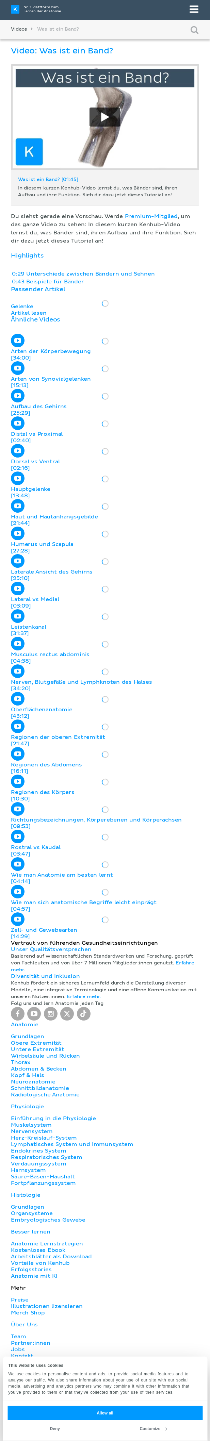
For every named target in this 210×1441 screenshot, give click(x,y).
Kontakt (22, 1356)
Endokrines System (38, 1151)
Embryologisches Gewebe (48, 1220)
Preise (20, 1300)
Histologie (25, 1195)
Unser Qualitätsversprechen (51, 949)
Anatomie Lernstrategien (47, 1243)
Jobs (18, 1349)
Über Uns (24, 1324)
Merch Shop (28, 1312)
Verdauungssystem (38, 1163)
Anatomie (24, 1024)
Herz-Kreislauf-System (44, 1138)
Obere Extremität (36, 1043)
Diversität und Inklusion (45, 976)
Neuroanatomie (33, 1081)
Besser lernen (30, 1232)
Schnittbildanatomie (40, 1088)
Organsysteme (32, 1213)
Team (18, 1336)
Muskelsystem (31, 1125)
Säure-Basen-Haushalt (43, 1176)
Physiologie (27, 1106)
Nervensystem (32, 1131)
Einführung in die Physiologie (53, 1118)
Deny (55, 1428)
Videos (19, 29)
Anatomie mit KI (34, 1276)
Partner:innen (30, 1343)
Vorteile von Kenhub (40, 1263)
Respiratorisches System (46, 1157)
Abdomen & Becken (38, 1069)
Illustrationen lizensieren (46, 1306)
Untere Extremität (37, 1049)
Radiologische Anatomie (45, 1094)
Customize (153, 1428)
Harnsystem (28, 1170)
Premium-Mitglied (151, 216)
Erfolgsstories (31, 1269)
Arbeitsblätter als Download (51, 1256)
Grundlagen (27, 1036)
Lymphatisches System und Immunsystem (72, 1144)
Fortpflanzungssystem (43, 1183)
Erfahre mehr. (84, 996)
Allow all (105, 1413)
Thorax (21, 1062)
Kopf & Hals (27, 1075)
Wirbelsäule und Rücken (45, 1056)
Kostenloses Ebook (38, 1250)
